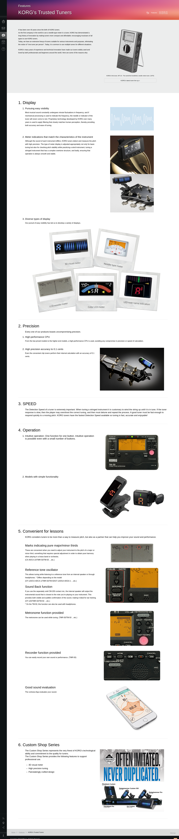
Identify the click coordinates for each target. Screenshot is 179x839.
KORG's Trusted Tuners (36, 832)
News (4, 818)
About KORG (4, 835)
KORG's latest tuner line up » (130, 80)
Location (4, 823)
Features (4, 35)
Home (4, 21)
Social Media (4, 827)
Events (4, 42)
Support (4, 49)
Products (4, 28)
